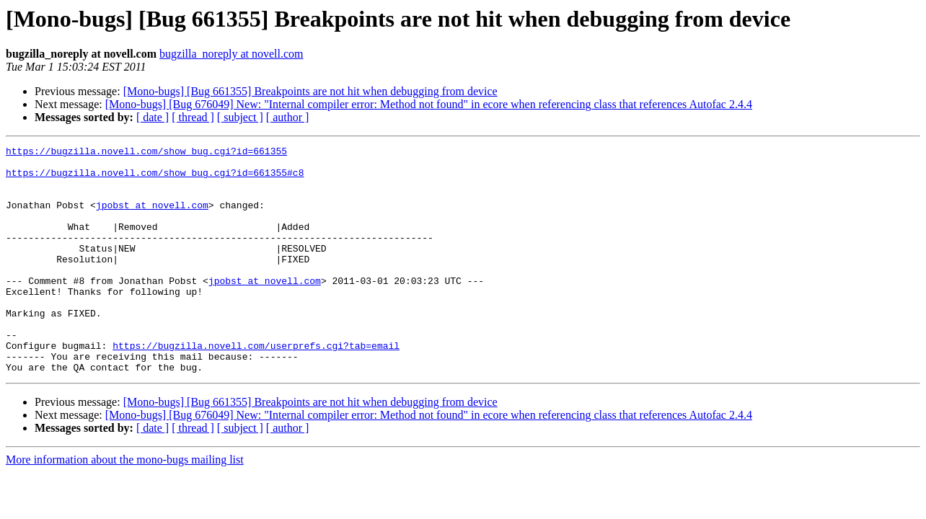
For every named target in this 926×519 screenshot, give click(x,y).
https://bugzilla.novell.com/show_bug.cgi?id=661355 (146, 152)
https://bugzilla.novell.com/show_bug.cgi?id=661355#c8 (155, 178)
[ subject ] (240, 117)
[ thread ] (193, 117)
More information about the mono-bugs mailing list (125, 505)
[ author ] (287, 117)
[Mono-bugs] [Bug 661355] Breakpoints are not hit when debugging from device (310, 91)
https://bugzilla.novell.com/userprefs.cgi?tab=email (256, 386)
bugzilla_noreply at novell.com (231, 54)
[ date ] (152, 117)
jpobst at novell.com (152, 217)
